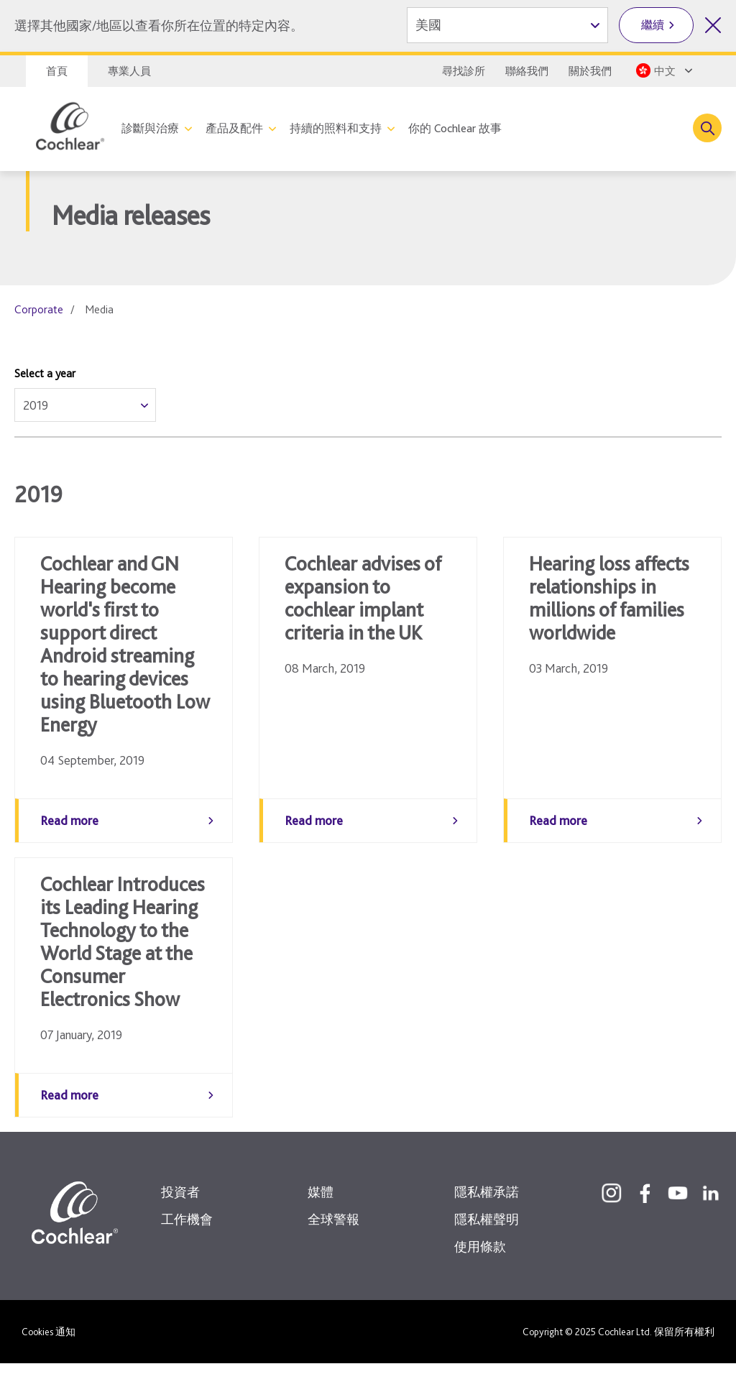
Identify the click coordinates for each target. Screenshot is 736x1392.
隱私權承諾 (486, 1220)
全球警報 (333, 1247)
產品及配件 (234, 128)
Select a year (44, 373)
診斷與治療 (150, 128)
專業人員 (129, 71)
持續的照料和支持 (336, 128)
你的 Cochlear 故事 (455, 128)
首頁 (57, 71)
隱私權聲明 (486, 1247)
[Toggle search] (707, 128)
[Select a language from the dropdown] (666, 70)
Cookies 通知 (48, 1360)
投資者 (180, 1220)
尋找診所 (463, 71)
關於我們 (590, 71)
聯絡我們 (526, 71)
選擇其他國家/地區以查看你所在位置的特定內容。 (158, 25)
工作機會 (187, 1247)
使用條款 (480, 1275)
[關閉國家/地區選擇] (713, 25)
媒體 (321, 1220)
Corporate (38, 309)
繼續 (652, 25)
